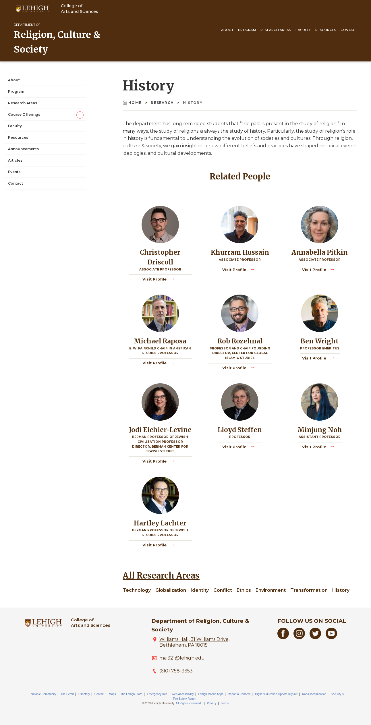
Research (163, 102)
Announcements (23, 149)
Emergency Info (157, 694)
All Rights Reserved (188, 703)
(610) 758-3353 (176, 671)
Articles (15, 160)
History (340, 590)
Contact (349, 30)
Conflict (222, 590)
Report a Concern (239, 694)
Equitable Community (42, 694)
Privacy (212, 703)
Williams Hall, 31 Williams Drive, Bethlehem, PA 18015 (194, 642)
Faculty (303, 30)
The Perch (67, 694)
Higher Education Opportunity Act (276, 694)
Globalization (170, 590)
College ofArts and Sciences (79, 8)
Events (14, 172)
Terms (225, 703)
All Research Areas (161, 576)
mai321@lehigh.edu (182, 658)
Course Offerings (24, 114)
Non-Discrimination (314, 694)
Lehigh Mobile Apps (210, 694)
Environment (271, 590)
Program (247, 30)
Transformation (309, 590)
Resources (325, 30)
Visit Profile (155, 279)
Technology (137, 590)
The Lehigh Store (131, 694)
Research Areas (275, 30)
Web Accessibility (183, 694)
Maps (112, 694)
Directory (84, 694)
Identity (200, 590)
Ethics (244, 590)
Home (133, 102)
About (227, 30)
